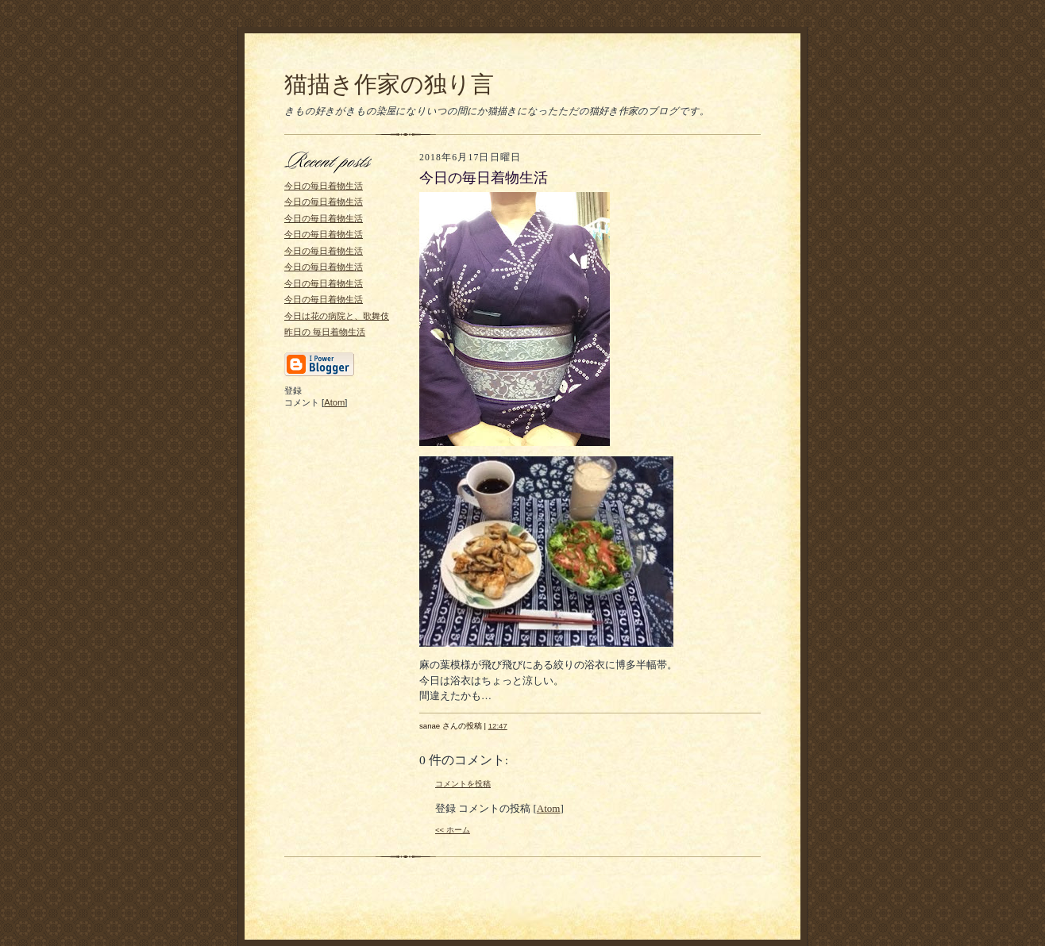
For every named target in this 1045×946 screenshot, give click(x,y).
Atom (334, 402)
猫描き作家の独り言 (389, 84)
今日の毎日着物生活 (323, 185)
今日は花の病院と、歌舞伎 (336, 316)
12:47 (497, 725)
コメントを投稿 (463, 783)
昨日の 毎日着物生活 (324, 331)
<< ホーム (452, 829)
